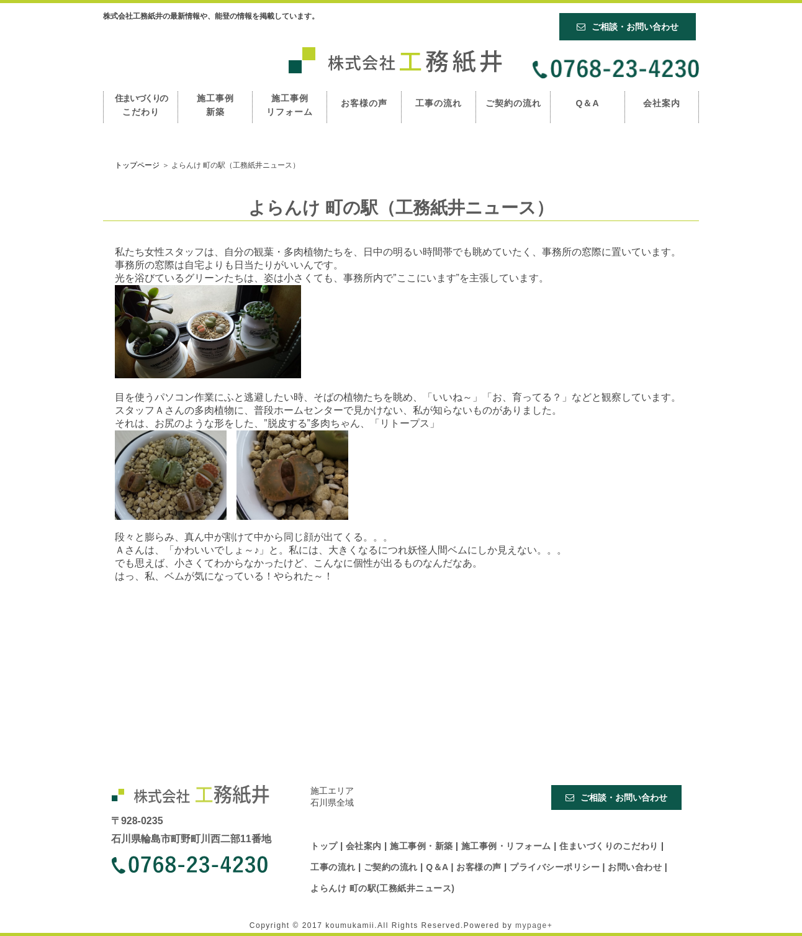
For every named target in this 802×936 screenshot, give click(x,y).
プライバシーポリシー (556, 867)
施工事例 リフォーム (289, 105)
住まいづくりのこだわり (610, 846)
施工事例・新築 (423, 846)
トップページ (137, 165)
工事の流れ (438, 103)
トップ (325, 846)
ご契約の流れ (513, 103)
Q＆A (588, 103)
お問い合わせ (636, 867)
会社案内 (661, 103)
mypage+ (533, 925)
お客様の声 (364, 103)
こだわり (141, 105)
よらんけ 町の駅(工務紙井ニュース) (382, 888)
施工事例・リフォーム (507, 846)
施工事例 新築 (215, 105)
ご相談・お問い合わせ (627, 27)
